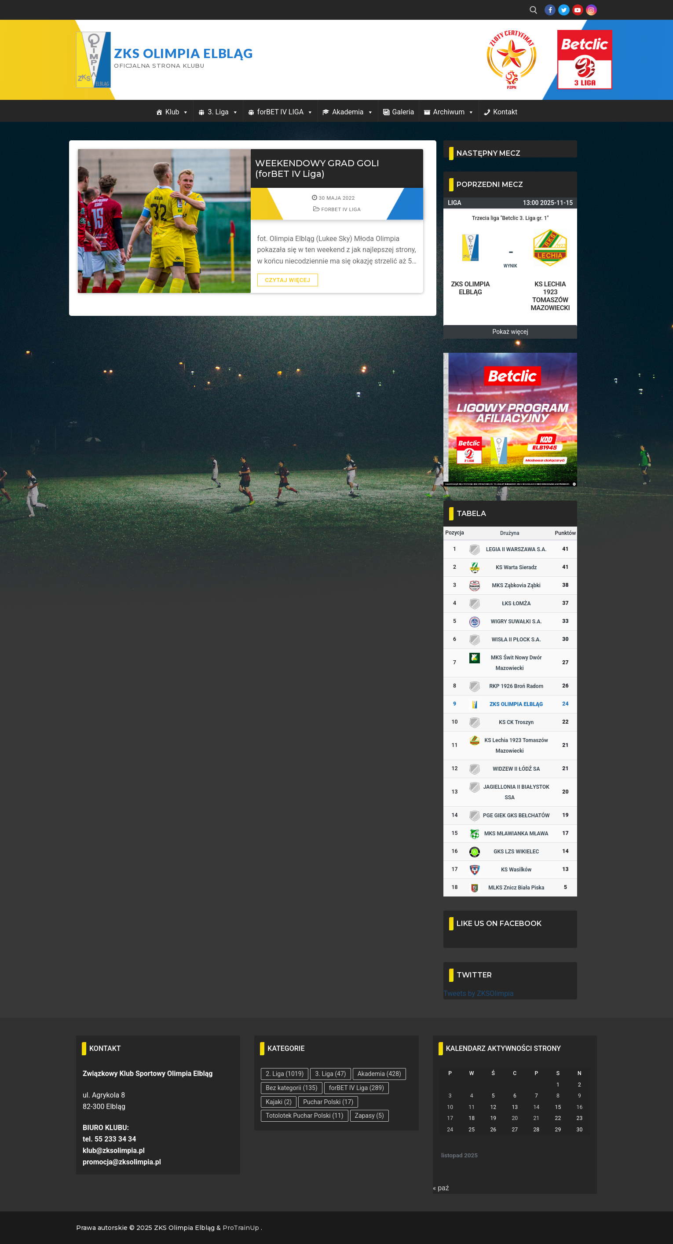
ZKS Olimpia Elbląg (183, 53)
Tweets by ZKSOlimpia (478, 993)
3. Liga (223, 112)
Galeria (403, 112)
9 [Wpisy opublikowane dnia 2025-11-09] (579, 1096)
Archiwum (454, 112)
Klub (177, 112)
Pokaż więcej (510, 331)
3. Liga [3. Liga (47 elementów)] (330, 1073)
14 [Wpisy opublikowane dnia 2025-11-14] (536, 1107)
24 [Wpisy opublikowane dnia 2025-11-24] (450, 1130)
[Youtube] (577, 9)
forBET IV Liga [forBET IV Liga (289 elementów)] (356, 1087)
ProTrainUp (241, 1228)
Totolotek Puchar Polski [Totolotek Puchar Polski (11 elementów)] (304, 1115)
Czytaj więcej (288, 280)
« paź (441, 1188)
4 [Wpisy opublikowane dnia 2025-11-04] (471, 1096)
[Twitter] (563, 9)
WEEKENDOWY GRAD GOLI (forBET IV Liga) (317, 168)
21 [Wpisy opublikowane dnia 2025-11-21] (536, 1118)
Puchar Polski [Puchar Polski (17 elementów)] (328, 1101)
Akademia (352, 112)
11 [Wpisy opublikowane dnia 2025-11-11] (471, 1107)
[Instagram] (591, 9)
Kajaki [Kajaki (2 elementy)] (279, 1101)
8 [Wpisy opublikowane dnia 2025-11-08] (558, 1096)
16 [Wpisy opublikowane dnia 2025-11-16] (580, 1107)
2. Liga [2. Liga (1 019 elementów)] (285, 1073)
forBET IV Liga (337, 209)
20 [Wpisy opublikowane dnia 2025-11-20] (515, 1118)
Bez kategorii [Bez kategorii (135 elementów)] (291, 1087)
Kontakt (505, 112)
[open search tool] (534, 10)
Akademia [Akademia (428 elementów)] (379, 1073)
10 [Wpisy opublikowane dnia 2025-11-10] (450, 1107)
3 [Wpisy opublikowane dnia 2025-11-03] (450, 1096)
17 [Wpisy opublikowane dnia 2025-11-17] (450, 1118)
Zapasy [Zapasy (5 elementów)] (369, 1115)
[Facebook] (550, 9)
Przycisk (574, 38)
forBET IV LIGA (285, 112)
